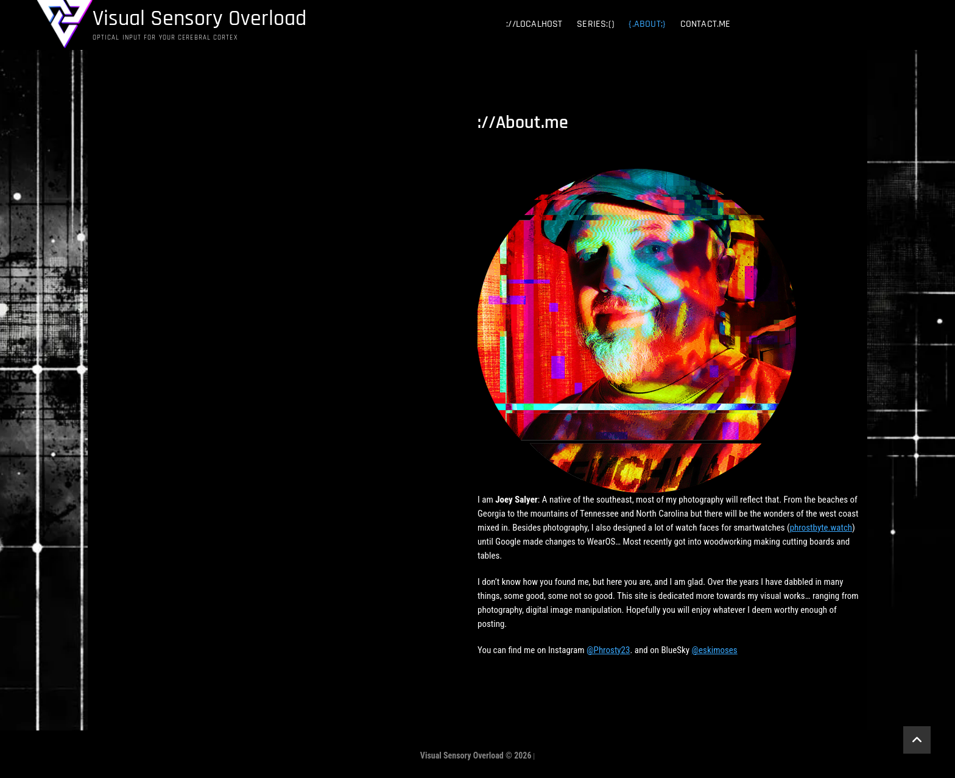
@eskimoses (715, 650)
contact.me (705, 24)
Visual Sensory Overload (199, 18)
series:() (596, 24)
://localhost (534, 24)
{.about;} (647, 24)
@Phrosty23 (608, 650)
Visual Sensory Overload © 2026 (476, 755)
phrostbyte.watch (821, 527)
